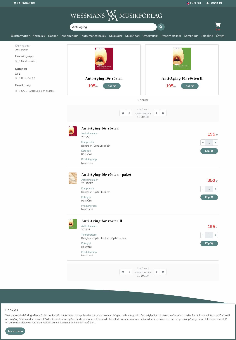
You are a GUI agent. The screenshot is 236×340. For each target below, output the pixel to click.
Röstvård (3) (28, 78)
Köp (112, 86)
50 (142, 116)
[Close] (15, 331)
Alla (17, 73)
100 (146, 116)
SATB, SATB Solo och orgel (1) (38, 90)
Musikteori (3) (28, 60)
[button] (161, 27)
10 (138, 116)
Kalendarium (26, 3)
